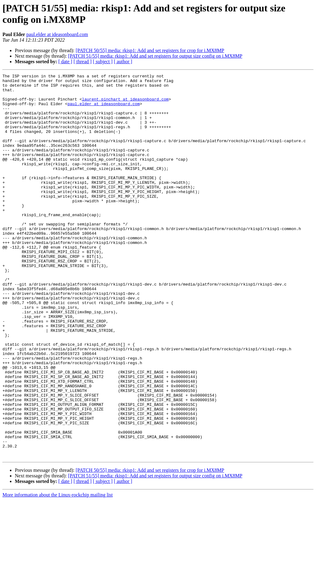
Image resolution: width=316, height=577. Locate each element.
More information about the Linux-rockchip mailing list (57, 571)
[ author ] (123, 61)
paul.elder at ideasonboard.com (57, 34)
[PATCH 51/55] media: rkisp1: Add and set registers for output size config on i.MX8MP (155, 56)
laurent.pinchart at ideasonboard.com (125, 104)
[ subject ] (103, 61)
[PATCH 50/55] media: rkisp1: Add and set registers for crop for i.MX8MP (150, 50)
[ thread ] (82, 61)
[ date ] (65, 61)
